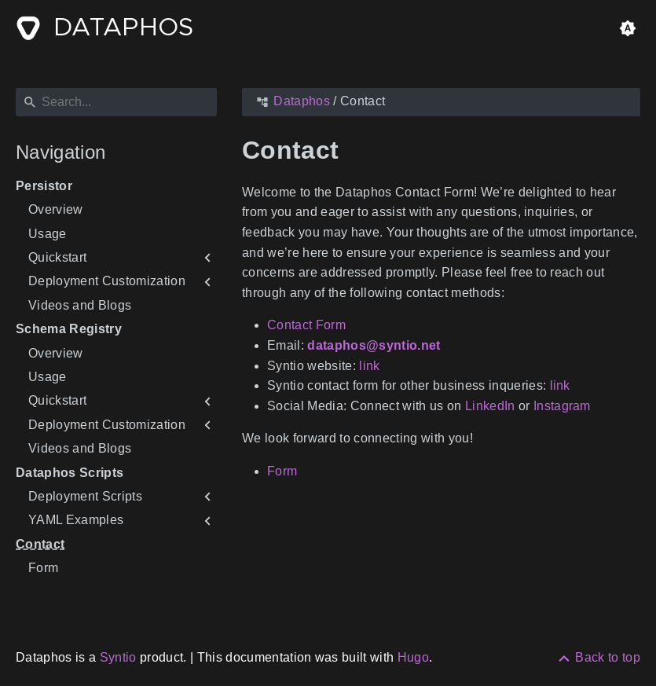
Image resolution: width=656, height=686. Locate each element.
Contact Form (306, 325)
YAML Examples (75, 519)
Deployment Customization (106, 281)
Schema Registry (69, 329)
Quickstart (57, 257)
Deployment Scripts (85, 496)
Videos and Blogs (79, 305)
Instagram (562, 406)
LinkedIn (490, 406)
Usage (47, 233)
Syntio (118, 657)
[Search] (116, 102)
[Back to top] (598, 657)
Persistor (44, 186)
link (369, 365)
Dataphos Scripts (69, 472)
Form (43, 567)
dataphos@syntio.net (373, 345)
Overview (55, 209)
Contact (40, 544)
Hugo (413, 657)
